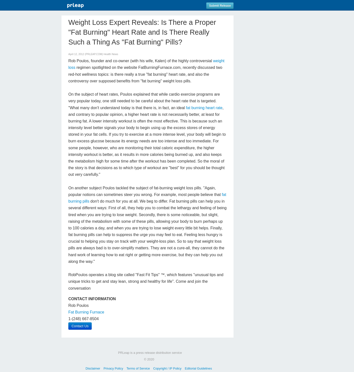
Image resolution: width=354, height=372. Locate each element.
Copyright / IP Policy (167, 368)
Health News (111, 54)
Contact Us (80, 326)
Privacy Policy (113, 368)
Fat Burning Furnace (86, 312)
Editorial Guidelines (198, 368)
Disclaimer (93, 368)
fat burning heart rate (204, 108)
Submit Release (220, 5)
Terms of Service (138, 368)
